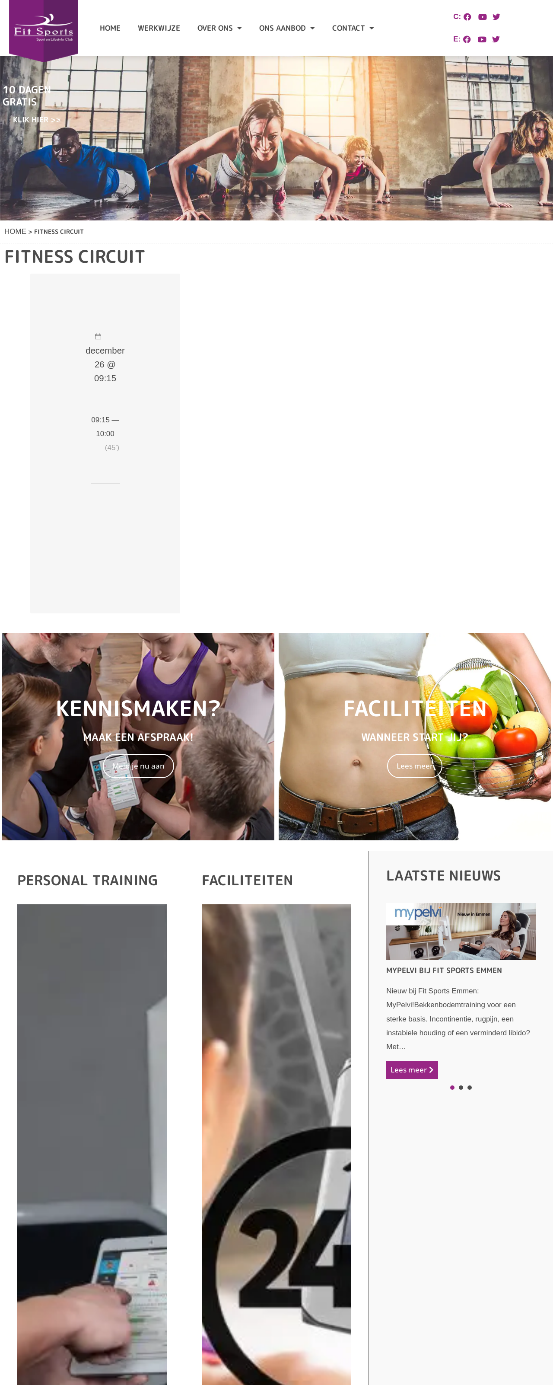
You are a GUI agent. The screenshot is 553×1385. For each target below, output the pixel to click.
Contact (353, 28)
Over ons (219, 28)
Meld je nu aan (138, 766)
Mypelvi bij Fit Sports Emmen (444, 970)
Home (110, 28)
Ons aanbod (287, 28)
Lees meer (415, 766)
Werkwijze (159, 28)
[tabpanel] (461, 991)
